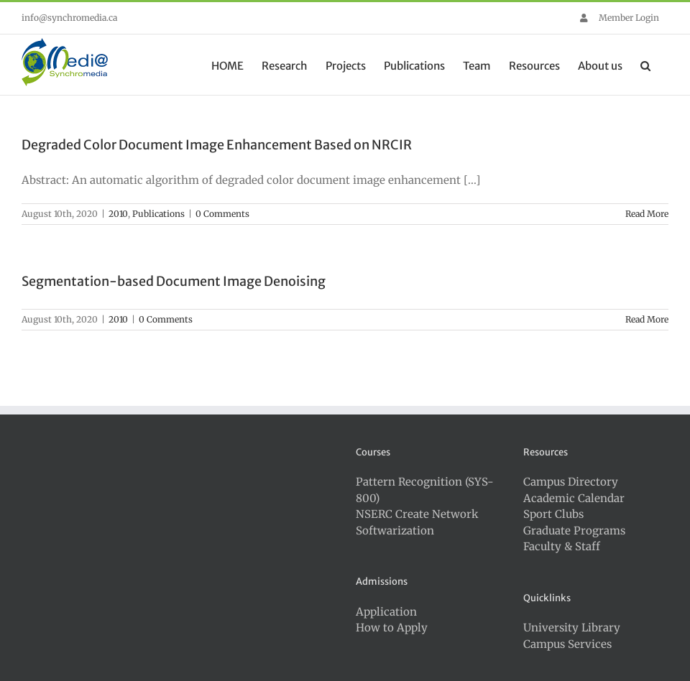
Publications (158, 213)
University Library (571, 627)
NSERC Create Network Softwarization (417, 522)
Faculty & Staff (561, 546)
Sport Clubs (553, 514)
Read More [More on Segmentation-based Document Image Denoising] (646, 319)
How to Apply (392, 627)
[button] (645, 64)
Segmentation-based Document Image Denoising (174, 281)
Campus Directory (570, 481)
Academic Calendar (574, 498)
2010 (118, 213)
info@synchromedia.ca (69, 17)
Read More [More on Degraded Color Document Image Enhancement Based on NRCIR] (646, 213)
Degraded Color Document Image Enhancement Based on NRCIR (217, 144)
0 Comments (222, 213)
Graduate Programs (574, 530)
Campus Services (567, 644)
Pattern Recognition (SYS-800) (425, 490)
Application (386, 612)
